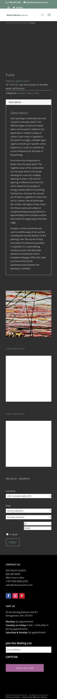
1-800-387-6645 (14, 2)
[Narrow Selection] (28, 495)
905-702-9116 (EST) (16, 554)
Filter (12, 526)
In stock (13, 518)
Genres (16, 22)
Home (8, 22)
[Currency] (28, 480)
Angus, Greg (33, 77)
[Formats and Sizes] (28, 501)
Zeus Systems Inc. (26, 685)
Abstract (25, 22)
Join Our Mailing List (19, 627)
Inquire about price (17, 65)
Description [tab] (15, 86)
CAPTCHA (12, 641)
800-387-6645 (13, 557)
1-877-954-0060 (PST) (17, 565)
